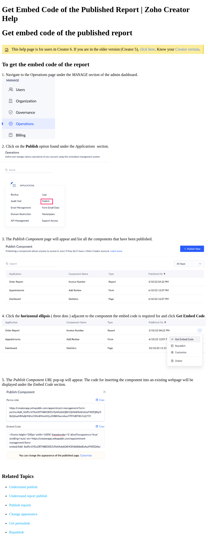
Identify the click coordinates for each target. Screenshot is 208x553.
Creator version (187, 49)
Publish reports (20, 505)
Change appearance (23, 514)
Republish (16, 532)
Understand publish (23, 487)
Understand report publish (28, 496)
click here (147, 49)
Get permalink (19, 523)
